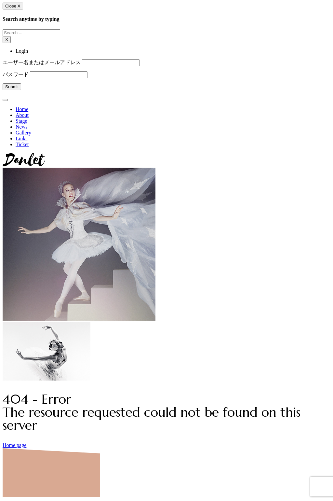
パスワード (16, 74)
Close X (12, 6)
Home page (14, 445)
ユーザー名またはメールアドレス (42, 62)
